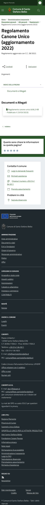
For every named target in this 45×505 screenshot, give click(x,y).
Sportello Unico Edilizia (10, 426)
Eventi (4, 325)
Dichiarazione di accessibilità (12, 450)
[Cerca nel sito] (37, 10)
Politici (4, 258)
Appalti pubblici (7, 279)
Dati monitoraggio (8, 490)
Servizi (28, 490)
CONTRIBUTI (6, 294)
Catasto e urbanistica (9, 286)
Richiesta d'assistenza (10, 465)
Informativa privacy (9, 442)
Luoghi (4, 321)
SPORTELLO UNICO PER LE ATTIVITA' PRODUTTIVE (21, 430)
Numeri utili (6, 375)
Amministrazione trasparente (18, 19)
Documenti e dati (8, 242)
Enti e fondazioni (8, 246)
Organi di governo (8, 250)
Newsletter (5, 480)
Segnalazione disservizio (11, 459)
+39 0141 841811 (16, 347)
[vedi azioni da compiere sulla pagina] (30, 67)
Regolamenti (34, 22)
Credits (14, 492)
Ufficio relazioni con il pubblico (13, 367)
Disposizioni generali (8, 22)
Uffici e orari (6, 371)
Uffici (3, 262)
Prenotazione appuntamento (12, 462)
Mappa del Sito (33, 492)
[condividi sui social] (7, 67)
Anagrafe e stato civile (10, 275)
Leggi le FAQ (6, 456)
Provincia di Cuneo (8, 422)
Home (3, 19)
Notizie (4, 308)
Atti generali (22, 22)
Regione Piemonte (9, 3)
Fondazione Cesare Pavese (12, 438)
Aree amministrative (9, 238)
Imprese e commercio (9, 290)
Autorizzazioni (6, 283)
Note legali (5, 446)
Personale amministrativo (11, 254)
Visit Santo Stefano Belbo (11, 434)
